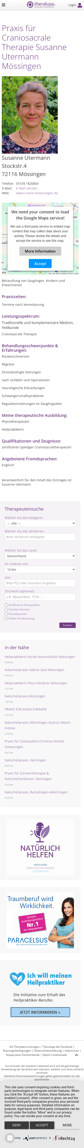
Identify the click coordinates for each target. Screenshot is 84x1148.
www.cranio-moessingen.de (37, 193)
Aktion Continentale (55, 1055)
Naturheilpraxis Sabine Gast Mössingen (34, 670)
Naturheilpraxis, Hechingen (25, 760)
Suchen (67, 625)
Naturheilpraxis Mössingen (25, 696)
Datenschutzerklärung (48, 1050)
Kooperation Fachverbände (23, 1055)
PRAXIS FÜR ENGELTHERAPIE (26, 709)
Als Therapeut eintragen (24, 1047)
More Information (40, 251)
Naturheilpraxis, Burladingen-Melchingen (36, 792)
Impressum (72, 1050)
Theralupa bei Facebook (57, 1047)
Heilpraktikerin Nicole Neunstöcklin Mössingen (40, 657)
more (67, 1125)
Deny (17, 1125)
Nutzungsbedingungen (17, 1050)
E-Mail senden (27, 188)
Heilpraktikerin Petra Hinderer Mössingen (36, 683)
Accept (40, 263)
